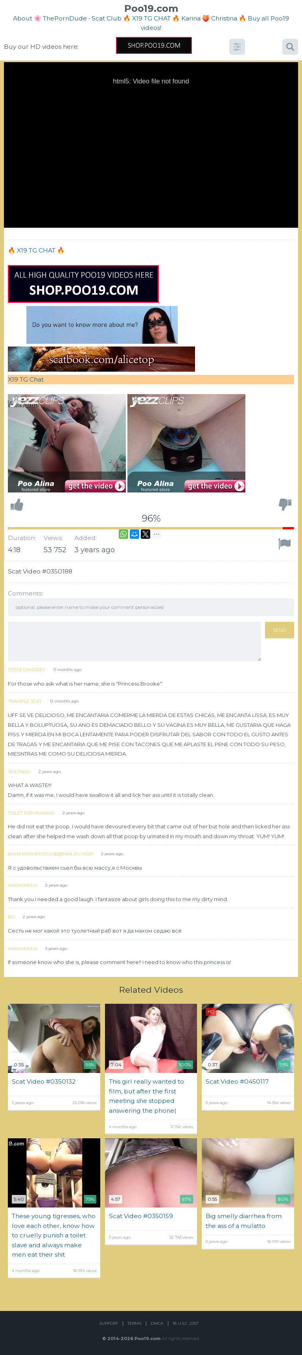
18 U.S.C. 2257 (186, 1323)
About (22, 18)
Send (279, 630)
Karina (191, 18)
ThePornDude (65, 18)
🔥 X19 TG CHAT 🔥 (152, 18)
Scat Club (107, 18)
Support (108, 1323)
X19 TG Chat (26, 379)
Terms (134, 1323)
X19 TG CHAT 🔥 (40, 250)
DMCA (157, 1323)
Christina (224, 18)
